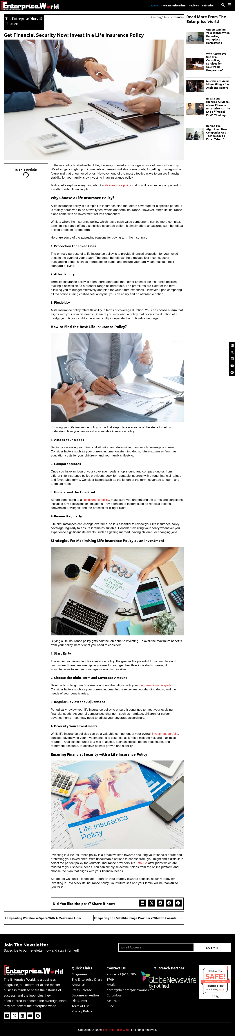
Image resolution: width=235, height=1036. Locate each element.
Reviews (191, 5)
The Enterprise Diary (169, 5)
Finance (11, 23)
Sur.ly (221, 989)
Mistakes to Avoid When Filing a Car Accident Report (217, 84)
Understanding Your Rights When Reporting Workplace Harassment (218, 36)
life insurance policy (118, 185)
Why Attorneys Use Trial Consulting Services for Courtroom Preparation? (216, 62)
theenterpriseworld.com (215, 981)
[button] (142, 902)
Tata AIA (141, 862)
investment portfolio (165, 733)
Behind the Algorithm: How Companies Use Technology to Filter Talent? (216, 132)
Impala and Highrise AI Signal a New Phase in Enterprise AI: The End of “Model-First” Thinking (218, 107)
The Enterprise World (116, 1029)
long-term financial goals (156, 685)
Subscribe (207, 5)
